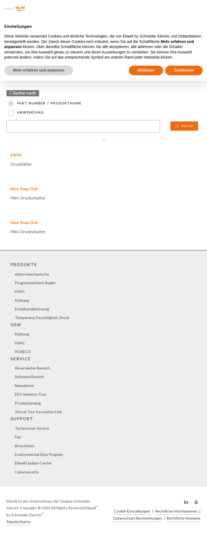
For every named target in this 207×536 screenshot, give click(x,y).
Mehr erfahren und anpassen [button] (38, 70)
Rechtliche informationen (176, 511)
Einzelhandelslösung (32, 309)
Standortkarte (18, 521)
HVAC (20, 291)
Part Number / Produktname (49, 103)
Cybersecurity (27, 472)
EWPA (16, 155)
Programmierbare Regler (35, 282)
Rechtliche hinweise (184, 518)
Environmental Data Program (39, 454)
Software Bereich (29, 376)
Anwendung (30, 112)
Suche (184, 126)
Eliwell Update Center (33, 463)
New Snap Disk (24, 189)
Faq (18, 437)
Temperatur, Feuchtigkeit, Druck (42, 317)
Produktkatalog (28, 403)
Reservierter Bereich (32, 368)
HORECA (23, 351)
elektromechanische (32, 274)
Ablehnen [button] (146, 70)
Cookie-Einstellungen (132, 511)
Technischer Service (32, 428)
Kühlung (22, 300)
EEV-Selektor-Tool (30, 394)
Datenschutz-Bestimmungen (137, 518)
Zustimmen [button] (184, 70)
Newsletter (24, 385)
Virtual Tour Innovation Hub (38, 411)
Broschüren (24, 445)
